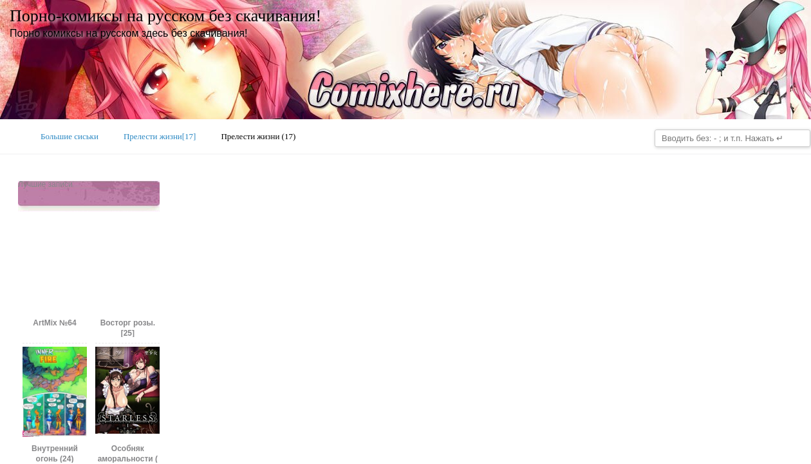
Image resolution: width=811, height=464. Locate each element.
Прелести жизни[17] (160, 136)
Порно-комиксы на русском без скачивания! (165, 15)
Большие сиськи (69, 136)
